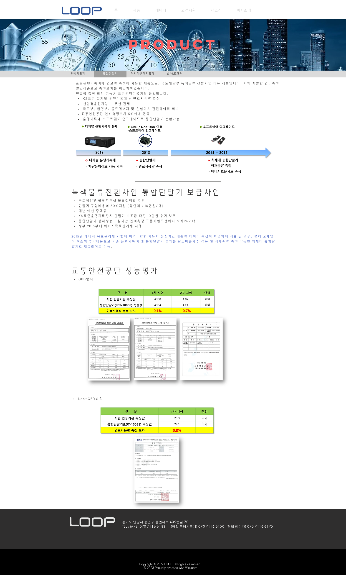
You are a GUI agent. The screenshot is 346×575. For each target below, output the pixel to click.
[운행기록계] (78, 74)
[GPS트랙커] (175, 74)
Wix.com (191, 568)
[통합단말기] (110, 74)
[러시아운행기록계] (142, 74)
